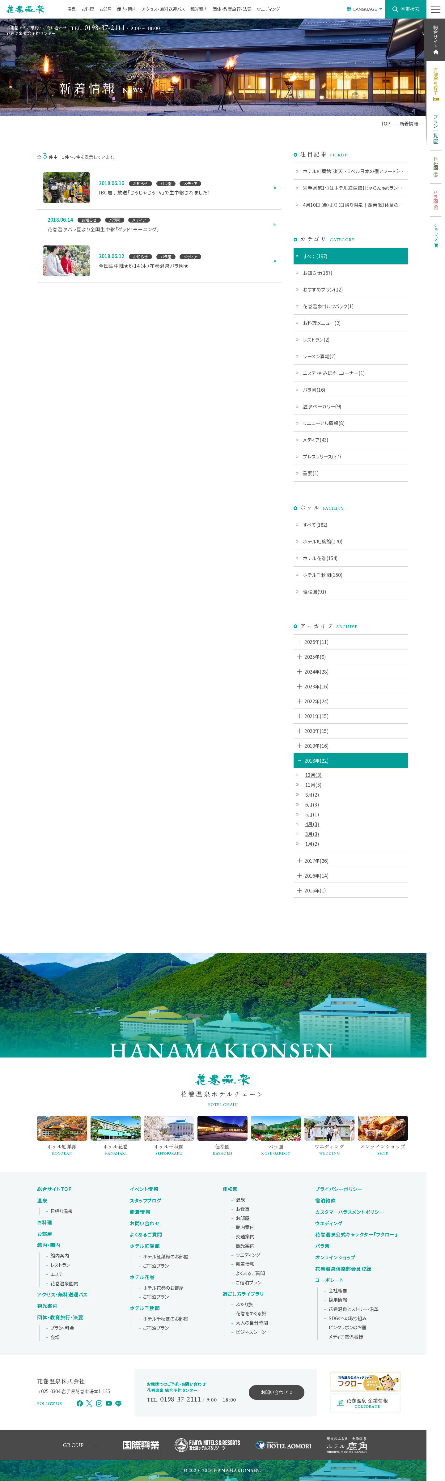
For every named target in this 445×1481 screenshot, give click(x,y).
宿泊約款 (325, 1201)
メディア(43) (316, 439)
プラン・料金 (62, 1328)
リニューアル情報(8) (324, 422)
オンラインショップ (335, 1257)
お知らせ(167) (318, 272)
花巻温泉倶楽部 (343, 1269)
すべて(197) (315, 256)
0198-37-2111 (104, 27)
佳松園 (230, 1189)
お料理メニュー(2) (322, 322)
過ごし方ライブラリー (245, 1294)
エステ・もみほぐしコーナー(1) (334, 372)
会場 (55, 1337)
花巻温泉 (356, 1235)
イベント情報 (144, 1189)
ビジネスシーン (251, 1332)
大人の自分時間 (252, 1323)
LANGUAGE (365, 9)
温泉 (71, 9)
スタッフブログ (146, 1201)
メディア (345, 1337)
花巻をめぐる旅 (251, 1313)
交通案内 (245, 1236)
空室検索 (410, 9)
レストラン (60, 1265)
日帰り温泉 (61, 1211)
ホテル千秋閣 (145, 1308)
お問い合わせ (144, 1223)
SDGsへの (347, 1318)
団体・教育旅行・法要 (232, 9)
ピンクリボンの (347, 1327)
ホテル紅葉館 (145, 1246)
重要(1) (311, 473)
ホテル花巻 (142, 1277)
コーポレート (329, 1280)
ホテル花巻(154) (320, 558)
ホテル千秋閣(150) (323, 574)
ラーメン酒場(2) (319, 356)
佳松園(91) (314, 591)
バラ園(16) (314, 389)
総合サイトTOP (54, 1189)
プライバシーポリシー (338, 1189)
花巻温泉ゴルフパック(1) (328, 306)
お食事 (242, 1209)
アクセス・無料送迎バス (163, 9)
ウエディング (268, 9)
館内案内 (59, 1256)
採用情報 (337, 1300)
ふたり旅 (244, 1304)
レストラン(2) (316, 339)
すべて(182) (315, 524)
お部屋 (105, 9)
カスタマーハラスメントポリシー (349, 1212)
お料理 (87, 9)
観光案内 (199, 9)
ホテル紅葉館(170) (323, 541)
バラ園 (322, 1246)
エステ (56, 1274)
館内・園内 (127, 9)
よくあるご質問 (146, 1235)
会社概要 (337, 1290)
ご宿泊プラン (156, 1266)
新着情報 (140, 1212)
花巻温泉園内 (64, 1283)
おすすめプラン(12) (323, 289)
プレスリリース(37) (322, 456)
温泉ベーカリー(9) (322, 406)
